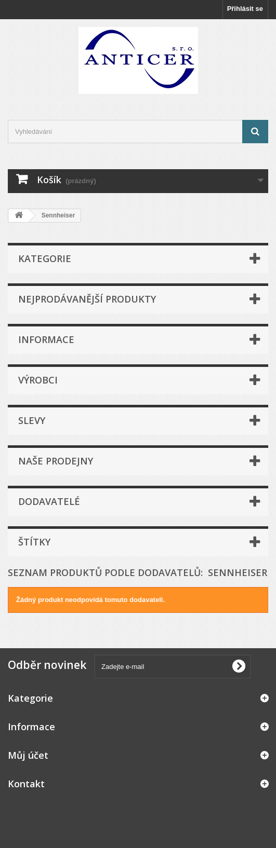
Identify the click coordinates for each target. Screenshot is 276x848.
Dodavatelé (49, 501)
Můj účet (28, 755)
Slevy (31, 420)
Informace (46, 339)
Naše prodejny (55, 461)
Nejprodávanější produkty (87, 299)
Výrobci (38, 380)
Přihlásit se (245, 8)
